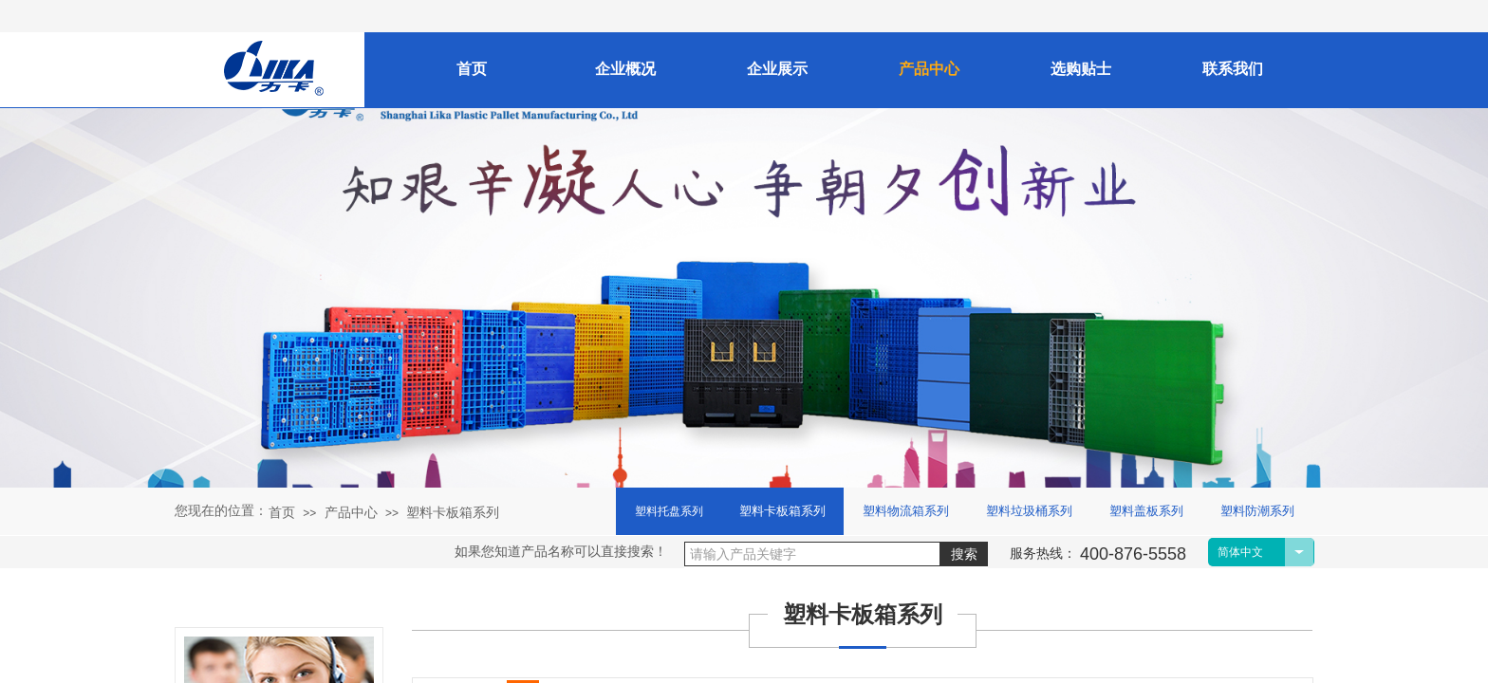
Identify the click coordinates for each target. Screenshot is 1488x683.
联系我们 (1232, 69)
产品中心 (351, 512)
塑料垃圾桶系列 (1029, 511)
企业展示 (777, 69)
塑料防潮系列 (1257, 511)
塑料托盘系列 (669, 511)
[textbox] (812, 554)
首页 (282, 512)
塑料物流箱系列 (906, 511)
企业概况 (625, 69)
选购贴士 (1081, 69)
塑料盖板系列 (1146, 511)
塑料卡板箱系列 (452, 512)
